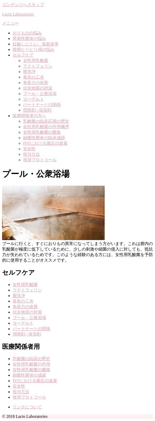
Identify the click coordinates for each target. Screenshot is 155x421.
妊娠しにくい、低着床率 (36, 44)
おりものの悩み (27, 33)
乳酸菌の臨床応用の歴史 (46, 121)
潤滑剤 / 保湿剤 (37, 110)
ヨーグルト (33, 99)
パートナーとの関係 (42, 104)
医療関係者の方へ (29, 115)
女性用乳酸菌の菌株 (42, 132)
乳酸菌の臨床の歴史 (31, 358)
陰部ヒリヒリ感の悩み (33, 49)
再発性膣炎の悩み (29, 38)
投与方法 (31, 154)
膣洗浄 (29, 71)
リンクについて (27, 407)
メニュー (10, 23)
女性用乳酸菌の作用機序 (46, 126)
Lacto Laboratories (18, 14)
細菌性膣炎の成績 (29, 375)
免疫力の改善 (35, 82)
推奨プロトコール (40, 160)
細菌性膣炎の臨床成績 (44, 138)
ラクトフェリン (37, 66)
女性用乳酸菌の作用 (31, 364)
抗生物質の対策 (37, 88)
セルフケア (23, 55)
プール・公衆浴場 (40, 93)
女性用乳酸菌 (35, 60)
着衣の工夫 (33, 77)
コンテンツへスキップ (23, 4)
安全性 (29, 149)
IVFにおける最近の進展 (45, 143)
